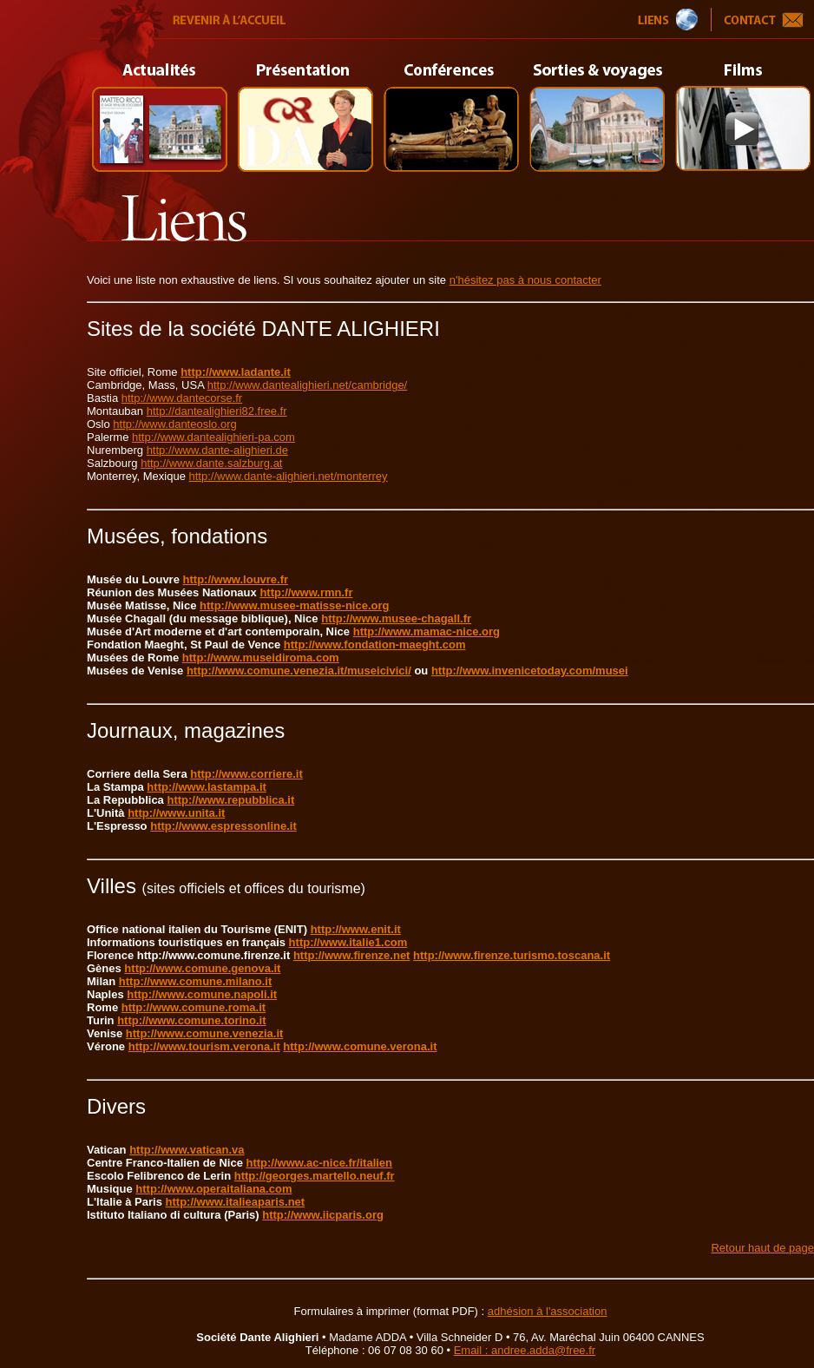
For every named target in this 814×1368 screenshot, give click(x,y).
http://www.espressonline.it (223, 825)
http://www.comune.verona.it (360, 1046)
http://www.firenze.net (351, 955)
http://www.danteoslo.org (174, 424)
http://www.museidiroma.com (260, 657)
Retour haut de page (762, 1247)
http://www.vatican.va (186, 1149)
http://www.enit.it (356, 929)
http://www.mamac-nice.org (426, 631)
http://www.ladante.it (236, 371)
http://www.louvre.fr (236, 579)
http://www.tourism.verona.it (204, 1046)
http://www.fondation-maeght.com (375, 644)
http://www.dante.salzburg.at (211, 463)
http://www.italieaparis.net (235, 1201)
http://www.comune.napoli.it (202, 994)
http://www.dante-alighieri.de (217, 450)
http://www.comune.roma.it (193, 1007)
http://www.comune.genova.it (202, 968)
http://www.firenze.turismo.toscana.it (511, 955)
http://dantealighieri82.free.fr (217, 411)
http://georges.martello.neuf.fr (314, 1175)
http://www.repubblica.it (230, 799)
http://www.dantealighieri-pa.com (213, 437)
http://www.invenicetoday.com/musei (529, 670)
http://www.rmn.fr (305, 592)
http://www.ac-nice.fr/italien (319, 1162)
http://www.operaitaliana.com (213, 1188)
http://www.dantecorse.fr (181, 397)
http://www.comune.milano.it (195, 981)
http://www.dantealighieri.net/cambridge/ (307, 384)
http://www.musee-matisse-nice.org (294, 605)
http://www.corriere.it (246, 773)
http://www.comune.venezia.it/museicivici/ (299, 670)
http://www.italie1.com (348, 942)
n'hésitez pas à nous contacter (525, 279)
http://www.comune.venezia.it (205, 1033)
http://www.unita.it (176, 812)
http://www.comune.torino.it (191, 1020)
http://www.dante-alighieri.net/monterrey (288, 476)
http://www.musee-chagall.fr (396, 618)
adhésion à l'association (547, 1311)
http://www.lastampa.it (206, 786)
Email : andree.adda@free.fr (525, 1350)
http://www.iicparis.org (323, 1214)
